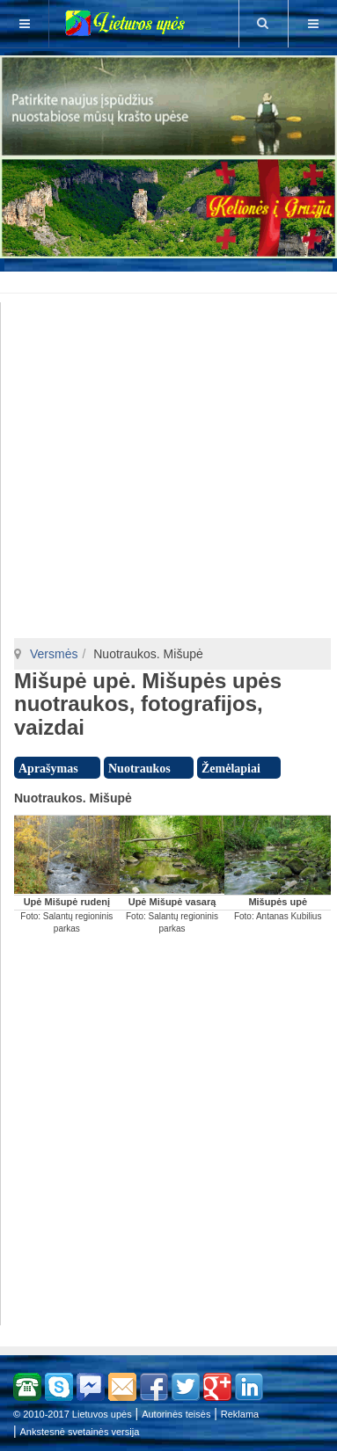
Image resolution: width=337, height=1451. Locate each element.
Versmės (53, 654)
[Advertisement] (172, 279)
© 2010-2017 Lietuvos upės (72, 1414)
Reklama (240, 1414)
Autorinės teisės (176, 1414)
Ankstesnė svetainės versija (80, 1431)
